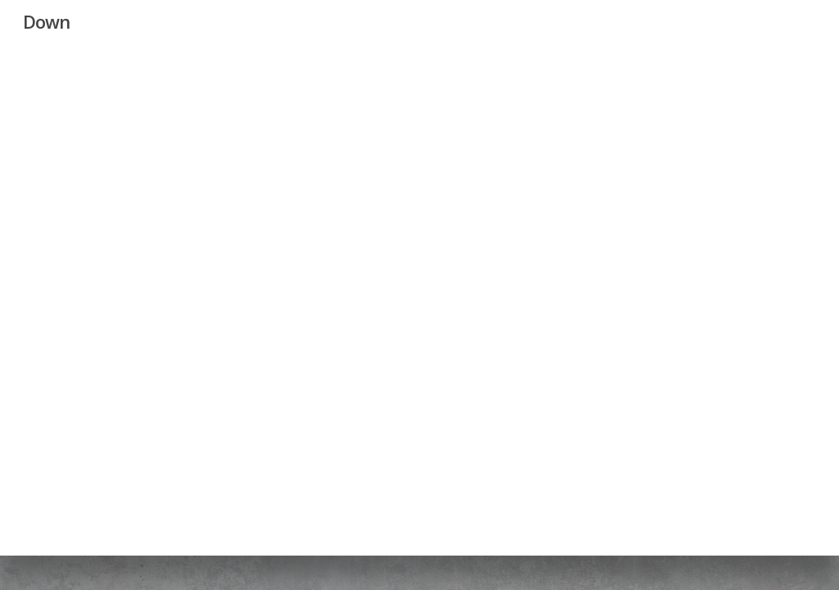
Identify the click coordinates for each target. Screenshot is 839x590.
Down (46, 21)
